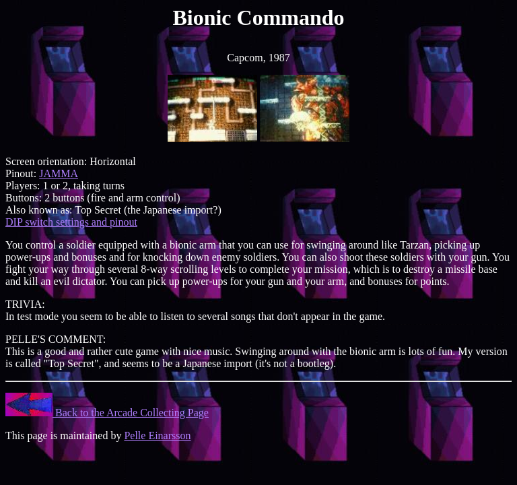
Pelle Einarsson (157, 435)
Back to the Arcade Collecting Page (107, 412)
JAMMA (58, 173)
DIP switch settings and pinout (71, 222)
